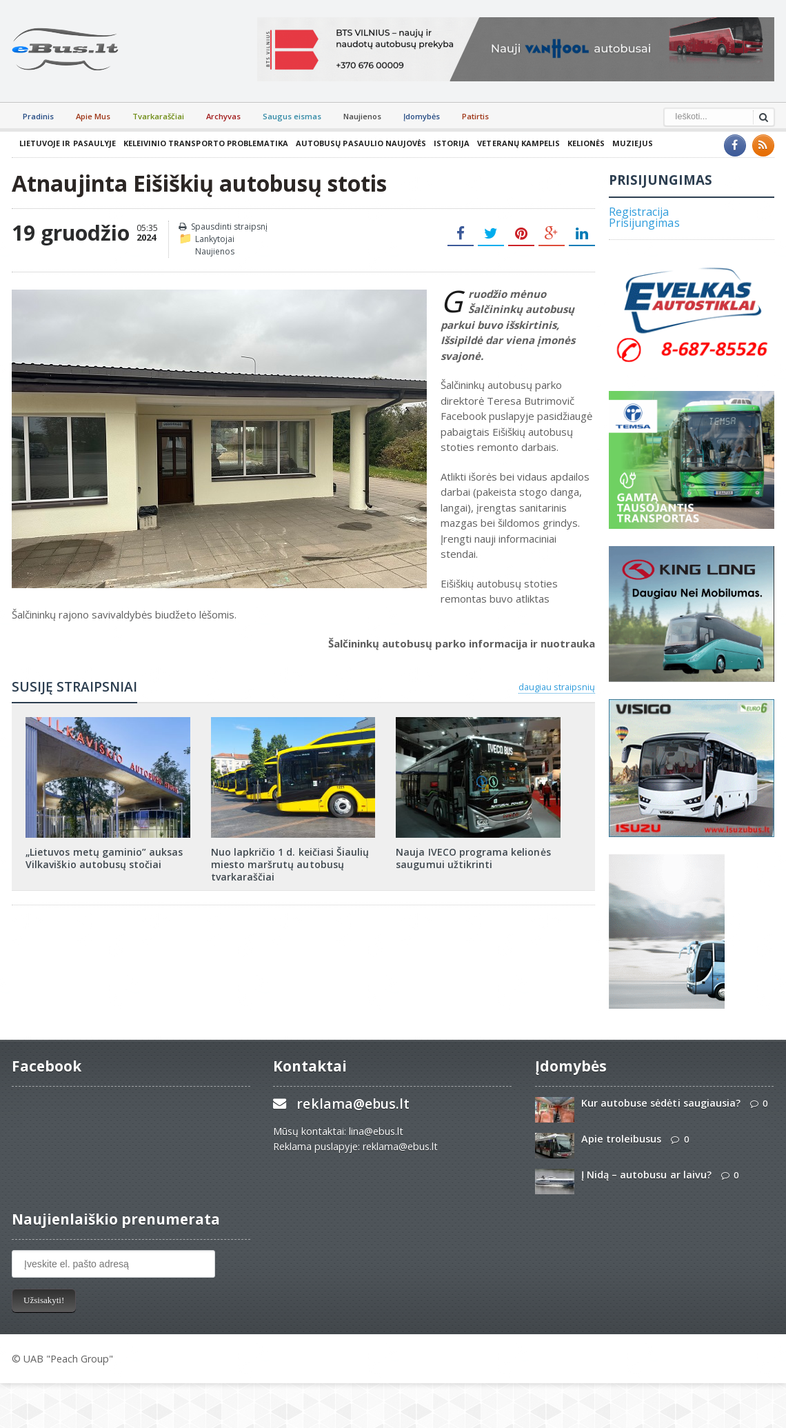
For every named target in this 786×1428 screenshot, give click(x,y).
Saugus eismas (292, 116)
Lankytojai (214, 239)
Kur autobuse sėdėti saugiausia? (660, 1102)
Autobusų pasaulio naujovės (359, 143)
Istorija (449, 143)
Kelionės (583, 143)
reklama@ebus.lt (352, 1103)
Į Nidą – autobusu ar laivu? (646, 1174)
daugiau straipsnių (556, 687)
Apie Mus (93, 116)
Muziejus (629, 143)
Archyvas (223, 116)
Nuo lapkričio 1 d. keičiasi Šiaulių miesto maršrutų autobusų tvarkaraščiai (289, 864)
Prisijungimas (644, 222)
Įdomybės (421, 116)
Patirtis (475, 116)
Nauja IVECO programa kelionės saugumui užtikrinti (473, 858)
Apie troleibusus (621, 1138)
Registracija (639, 211)
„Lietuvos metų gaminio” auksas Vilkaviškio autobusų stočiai (104, 858)
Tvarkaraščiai (158, 116)
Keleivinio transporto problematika (205, 143)
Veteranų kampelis (516, 143)
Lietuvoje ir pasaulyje (67, 143)
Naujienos (362, 116)
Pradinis (38, 116)
